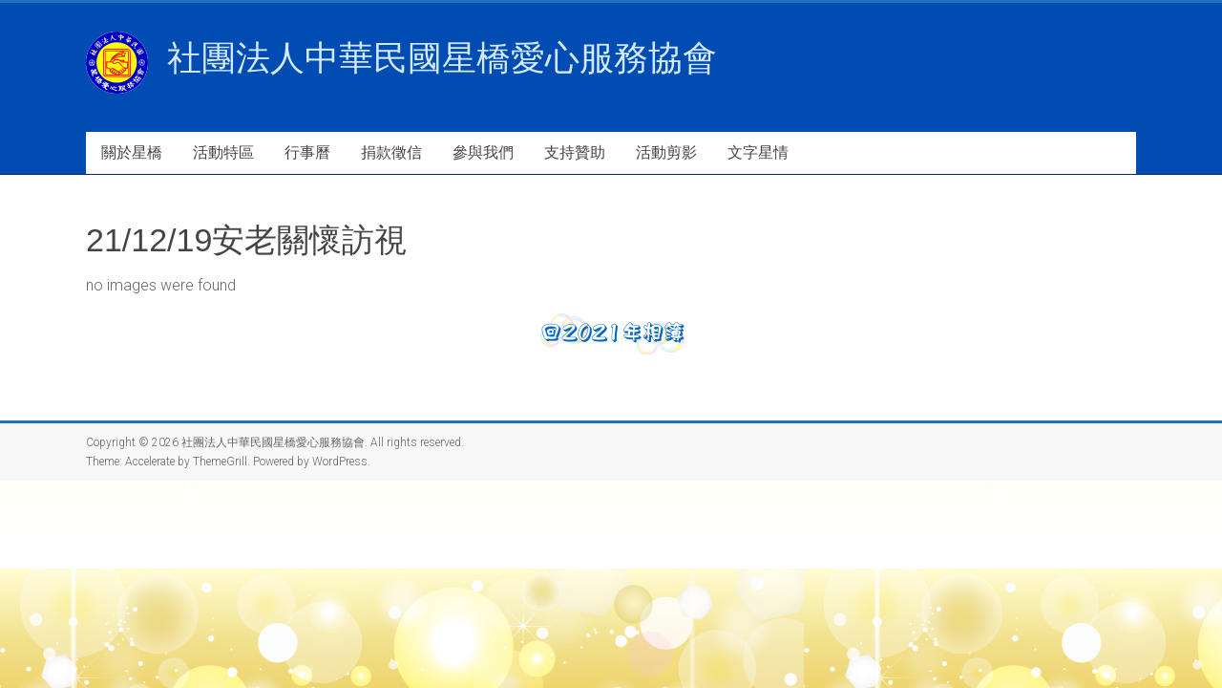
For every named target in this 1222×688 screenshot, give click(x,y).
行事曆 (307, 152)
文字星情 (758, 152)
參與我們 (483, 152)
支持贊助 (574, 152)
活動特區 (223, 152)
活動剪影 (666, 152)
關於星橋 (131, 152)
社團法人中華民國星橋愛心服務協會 (442, 57)
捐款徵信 (391, 152)
